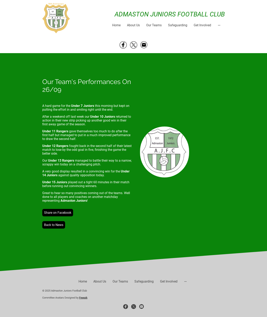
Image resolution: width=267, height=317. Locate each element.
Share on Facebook (57, 213)
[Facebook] (123, 45)
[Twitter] (133, 45)
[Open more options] (219, 25)
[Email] (144, 45)
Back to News (53, 225)
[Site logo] (56, 18)
